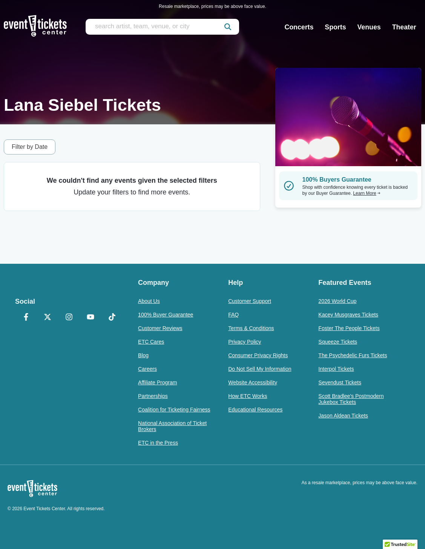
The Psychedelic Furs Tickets (352, 355)
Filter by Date (30, 147)
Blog (143, 355)
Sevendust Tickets (339, 382)
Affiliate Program (157, 382)
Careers (147, 369)
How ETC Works (247, 396)
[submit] (227, 26)
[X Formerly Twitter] (47, 317)
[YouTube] (90, 317)
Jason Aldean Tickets (343, 416)
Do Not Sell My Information (259, 369)
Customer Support (249, 301)
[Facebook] (26, 317)
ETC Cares (151, 342)
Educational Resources (255, 410)
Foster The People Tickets (348, 328)
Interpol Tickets (336, 369)
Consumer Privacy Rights (258, 355)
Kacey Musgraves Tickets (348, 315)
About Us (149, 301)
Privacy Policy (244, 342)
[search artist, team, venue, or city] (162, 27)
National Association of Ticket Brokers (172, 426)
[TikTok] (112, 317)
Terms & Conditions (251, 328)
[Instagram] (69, 317)
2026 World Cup (337, 301)
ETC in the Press (158, 443)
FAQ (233, 315)
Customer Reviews (160, 328)
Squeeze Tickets (337, 342)
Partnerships (153, 396)
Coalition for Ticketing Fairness (174, 410)
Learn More (366, 193)
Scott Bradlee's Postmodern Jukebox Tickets (351, 399)
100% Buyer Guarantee (165, 315)
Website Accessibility (252, 382)
